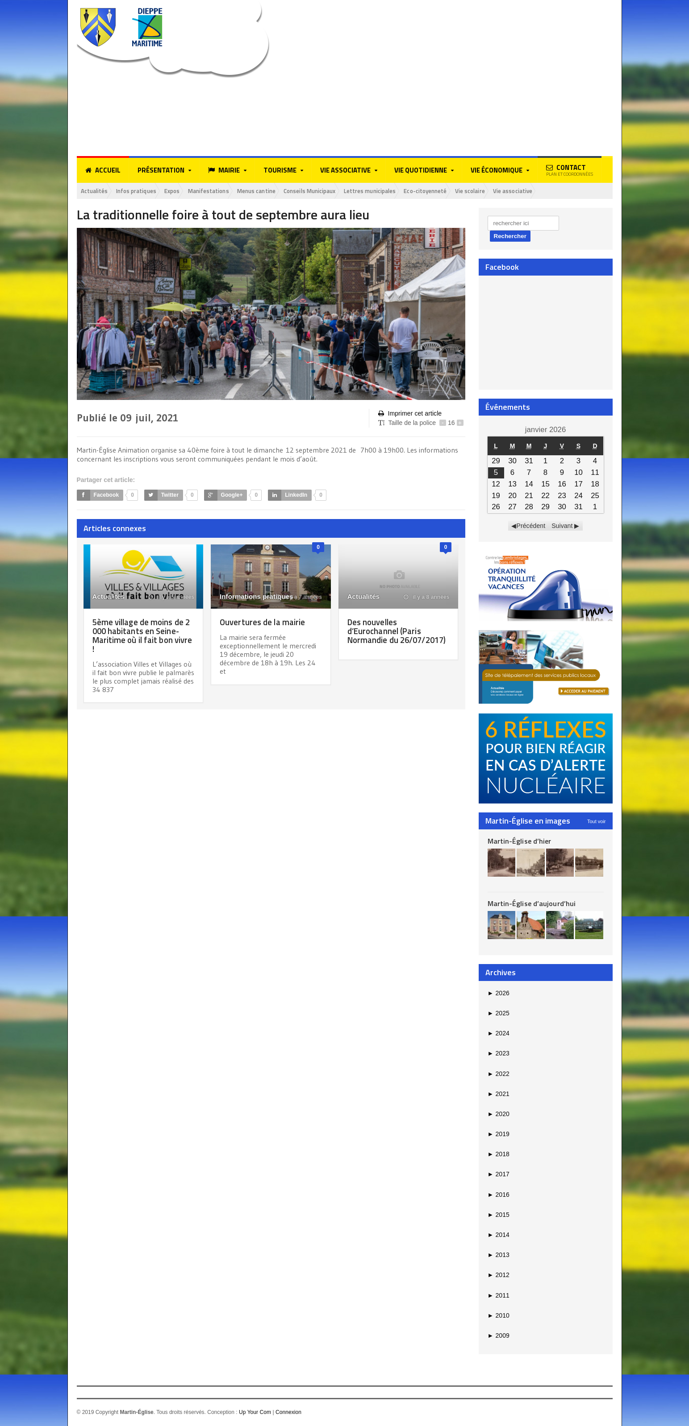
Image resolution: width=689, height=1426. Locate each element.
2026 (498, 993)
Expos (184, 191)
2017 (498, 1175)
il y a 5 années (172, 597)
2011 (498, 1295)
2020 (498, 1114)
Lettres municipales (407, 191)
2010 (498, 1315)
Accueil (103, 170)
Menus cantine (280, 191)
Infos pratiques (144, 191)
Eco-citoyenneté (470, 191)
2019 (498, 1134)
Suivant (561, 526)
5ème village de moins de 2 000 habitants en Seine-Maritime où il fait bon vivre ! (140, 635)
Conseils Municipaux (339, 191)
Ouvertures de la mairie (264, 622)
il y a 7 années (299, 597)
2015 (498, 1215)
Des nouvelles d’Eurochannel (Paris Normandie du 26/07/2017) (386, 635)
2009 (498, 1336)
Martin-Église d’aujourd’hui (531, 904)
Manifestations (226, 191)
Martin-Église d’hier (519, 841)
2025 (498, 1014)
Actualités (96, 191)
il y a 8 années (427, 597)
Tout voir (596, 821)
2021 (498, 1094)
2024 (498, 1034)
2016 (498, 1195)
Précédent (531, 526)
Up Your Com (255, 1413)
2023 (498, 1054)
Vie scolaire (521, 191)
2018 (498, 1154)
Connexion (288, 1413)
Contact (569, 169)
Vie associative (569, 191)
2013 (498, 1255)
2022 (498, 1074)
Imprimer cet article (409, 414)
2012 (498, 1275)
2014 (498, 1235)
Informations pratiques (256, 596)
